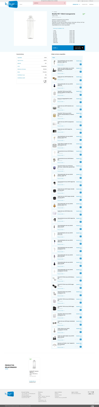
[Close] (64, 3)
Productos (75, 4)
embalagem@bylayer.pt (26, 396)
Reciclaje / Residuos (42, 397)
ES (78, 1)
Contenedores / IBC (42, 400)
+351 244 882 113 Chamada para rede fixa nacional (28, 394)
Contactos (84, 4)
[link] (30, 27)
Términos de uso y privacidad (61, 397)
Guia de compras (58, 394)
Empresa (91, 4)
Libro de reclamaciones (76, 393)
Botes (39, 393)
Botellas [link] (55, 11)
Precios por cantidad (61, 73)
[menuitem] (55, 11)
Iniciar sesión (85, 1)
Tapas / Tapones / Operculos (44, 396)
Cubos (39, 398)
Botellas (39, 394)
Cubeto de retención (42, 401)
